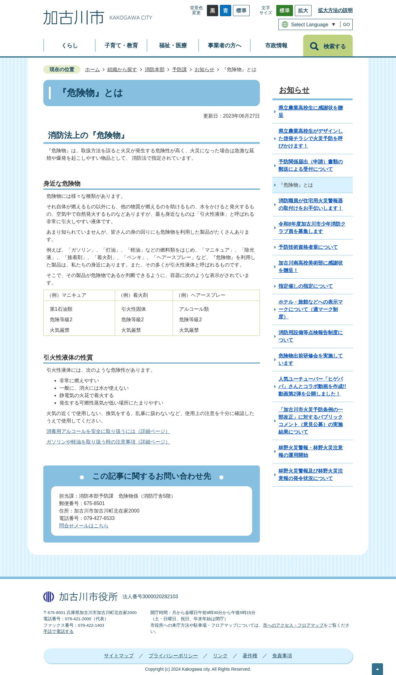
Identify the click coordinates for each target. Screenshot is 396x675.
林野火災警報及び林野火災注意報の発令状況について (310, 474)
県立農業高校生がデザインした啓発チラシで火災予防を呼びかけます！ (310, 138)
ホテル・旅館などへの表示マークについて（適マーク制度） (310, 309)
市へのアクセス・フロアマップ (293, 625)
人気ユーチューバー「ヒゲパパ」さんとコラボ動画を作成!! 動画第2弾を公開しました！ (312, 386)
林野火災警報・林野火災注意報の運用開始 (310, 451)
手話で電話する (58, 631)
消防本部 (155, 69)
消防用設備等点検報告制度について (310, 336)
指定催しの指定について (305, 286)
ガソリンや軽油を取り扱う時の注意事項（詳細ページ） (108, 441)
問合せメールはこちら (84, 525)
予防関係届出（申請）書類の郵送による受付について (310, 165)
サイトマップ (119, 655)
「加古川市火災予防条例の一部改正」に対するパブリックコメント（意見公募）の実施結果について (310, 421)
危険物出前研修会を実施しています (310, 359)
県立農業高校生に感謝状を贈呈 (310, 111)
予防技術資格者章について (308, 247)
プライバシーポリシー (173, 655)
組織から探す (122, 69)
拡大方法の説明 (335, 10)
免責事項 (282, 655)
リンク (220, 655)
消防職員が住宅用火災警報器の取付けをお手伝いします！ (310, 204)
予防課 (179, 69)
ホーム (92, 69)
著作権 (250, 655)
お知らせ (204, 69)
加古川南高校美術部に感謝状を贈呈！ (310, 266)
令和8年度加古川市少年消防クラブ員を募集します (312, 227)
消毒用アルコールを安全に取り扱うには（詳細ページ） (108, 431)
